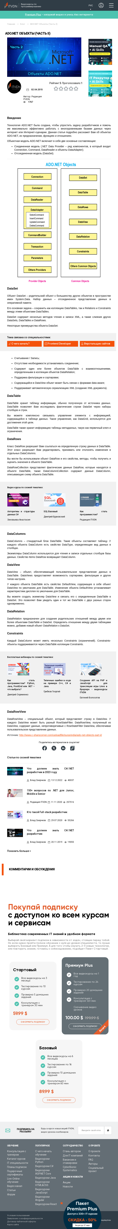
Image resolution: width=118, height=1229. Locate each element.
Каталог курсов (16, 1158)
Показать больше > (19, 851)
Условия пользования (18, 1215)
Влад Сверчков (38, 780)
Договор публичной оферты (21, 1221)
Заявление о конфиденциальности (25, 1218)
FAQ (90, 1159)
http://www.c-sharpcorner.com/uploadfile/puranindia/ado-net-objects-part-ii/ (60, 735)
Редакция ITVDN (38, 802)
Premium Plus (33, 14)
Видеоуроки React (46, 1204)
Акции (66, 1182)
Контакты (94, 1155)
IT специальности (17, 1162)
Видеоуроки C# (44, 1166)
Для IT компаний (73, 1155)
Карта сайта (13, 1224)
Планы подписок (17, 1167)
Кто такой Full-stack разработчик (47, 812)
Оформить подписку (33, 1022)
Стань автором (72, 1151)
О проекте (94, 1151)
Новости (68, 1186)
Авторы (93, 1163)
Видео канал (14, 1186)
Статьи (11, 1190)
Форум (11, 1194)
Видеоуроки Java (45, 1177)
